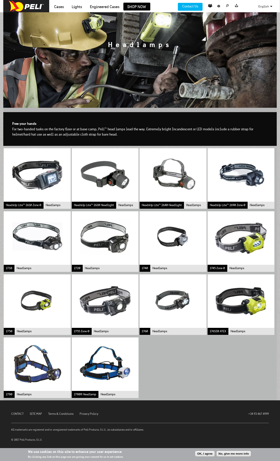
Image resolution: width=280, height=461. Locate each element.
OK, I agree (204, 453)
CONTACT (17, 414)
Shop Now (136, 7)
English (263, 6)
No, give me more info (234, 453)
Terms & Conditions (61, 414)
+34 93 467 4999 (258, 414)
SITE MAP (36, 414)
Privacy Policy (89, 414)
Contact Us (190, 6)
